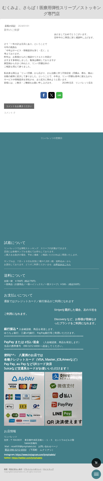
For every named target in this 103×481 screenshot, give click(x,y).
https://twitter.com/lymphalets (27, 457)
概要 (6, 469)
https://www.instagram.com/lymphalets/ (35, 454)
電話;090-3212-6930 (15, 449)
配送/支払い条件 (15, 469)
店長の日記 (10, 25)
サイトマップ (48, 469)
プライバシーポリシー (32, 469)
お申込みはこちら (62, 264)
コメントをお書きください (19, 106)
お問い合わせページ (48, 446)
